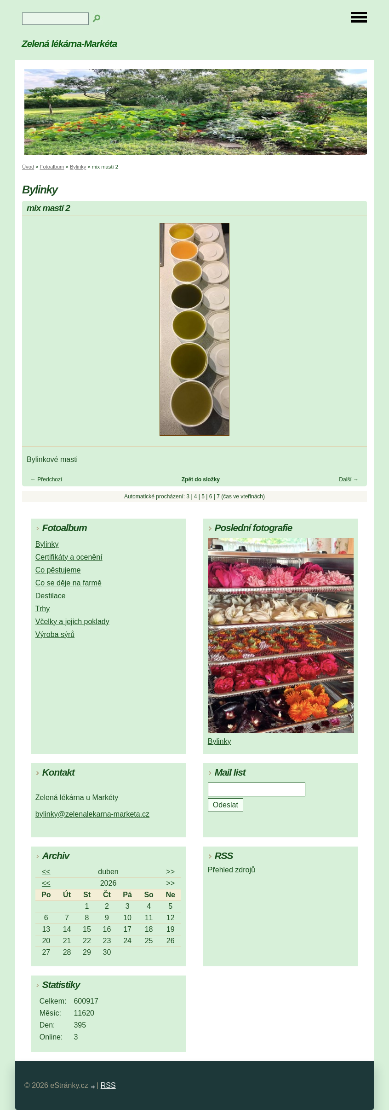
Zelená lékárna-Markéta (69, 43)
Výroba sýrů (54, 634)
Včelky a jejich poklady (72, 621)
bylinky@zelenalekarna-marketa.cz (92, 814)
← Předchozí (46, 479)
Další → (349, 479)
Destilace (50, 596)
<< (46, 872)
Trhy (42, 609)
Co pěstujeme (58, 570)
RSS (108, 1085)
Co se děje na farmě (68, 583)
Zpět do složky (201, 479)
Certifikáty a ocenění (69, 557)
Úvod (28, 166)
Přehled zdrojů (231, 870)
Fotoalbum (52, 166)
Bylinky (78, 166)
